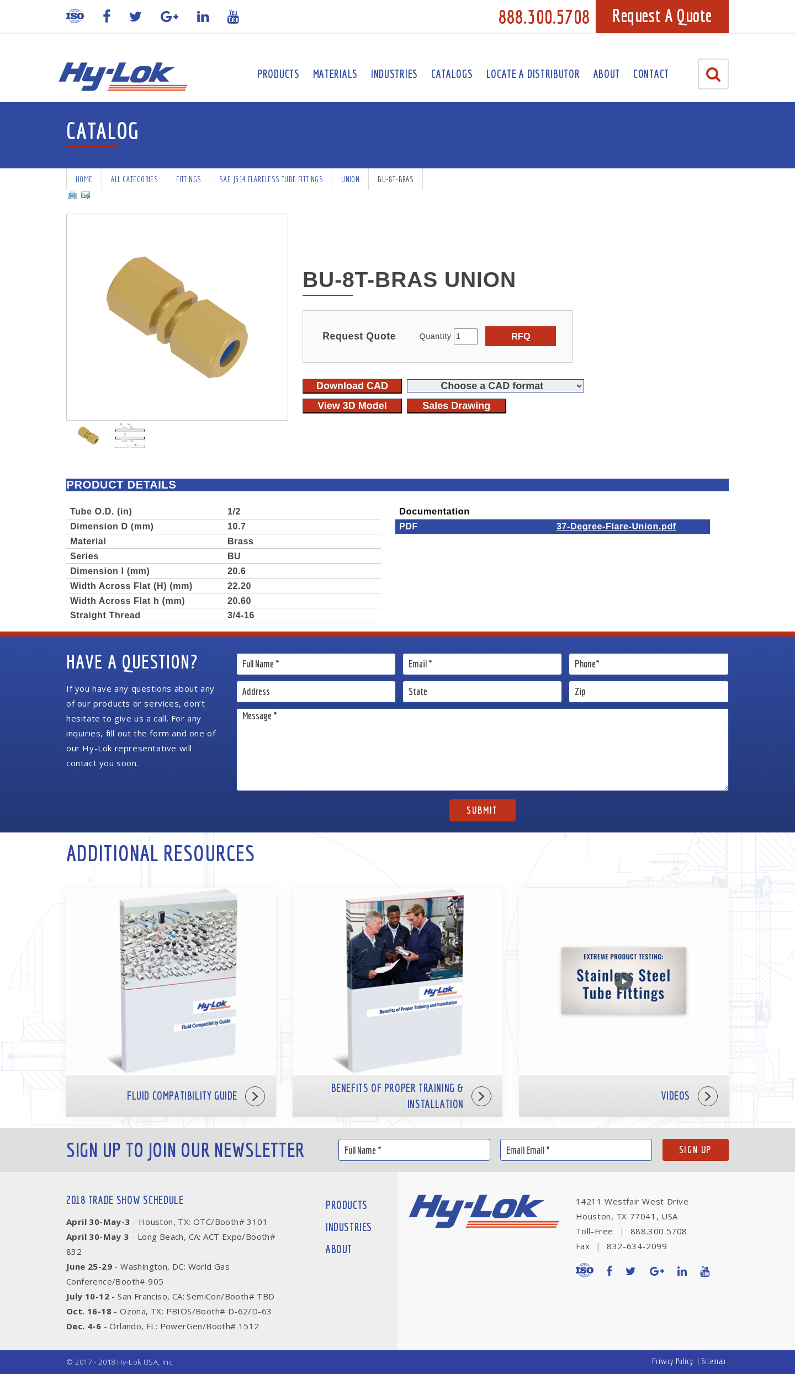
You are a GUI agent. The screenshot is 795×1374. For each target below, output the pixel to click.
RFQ (521, 336)
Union (350, 179)
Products (278, 73)
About (607, 73)
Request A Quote (662, 15)
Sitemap (713, 1361)
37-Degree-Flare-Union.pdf (616, 526)
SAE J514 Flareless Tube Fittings (271, 179)
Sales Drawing (456, 405)
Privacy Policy (672, 1361)
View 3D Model (352, 405)
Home (84, 179)
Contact (651, 73)
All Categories (134, 179)
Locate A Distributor (533, 73)
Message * (482, 749)
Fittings (188, 179)
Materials (335, 73)
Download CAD (352, 385)
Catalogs (452, 73)
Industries (394, 73)
